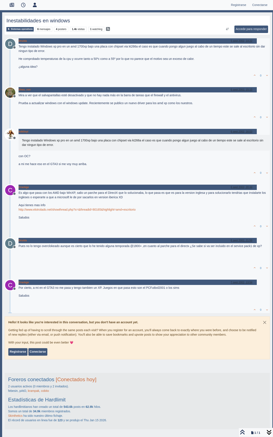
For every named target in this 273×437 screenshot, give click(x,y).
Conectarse (38, 351)
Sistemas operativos (20, 29)
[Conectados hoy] (76, 379)
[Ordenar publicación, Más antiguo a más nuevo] (227, 29)
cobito (45, 390)
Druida (23, 40)
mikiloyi (23, 131)
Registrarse (18, 351)
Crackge (24, 187)
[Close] (265, 322)
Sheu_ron (25, 89)
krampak (33, 390)
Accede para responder (251, 29)
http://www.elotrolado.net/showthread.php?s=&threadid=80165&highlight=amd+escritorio (77, 209)
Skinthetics (15, 415)
